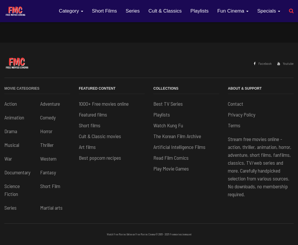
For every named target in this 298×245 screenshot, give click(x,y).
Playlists (199, 11)
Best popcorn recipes (100, 157)
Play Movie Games (171, 168)
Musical (11, 145)
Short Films (104, 11)
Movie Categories (21, 88)
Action (10, 103)
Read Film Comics (171, 157)
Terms (234, 125)
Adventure (50, 103)
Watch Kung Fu (168, 125)
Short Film (50, 186)
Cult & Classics (165, 11)
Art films (87, 147)
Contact (235, 103)
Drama (10, 131)
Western (48, 158)
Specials (268, 11)
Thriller (47, 145)
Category (71, 11)
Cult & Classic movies (100, 136)
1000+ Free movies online (104, 103)
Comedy (48, 117)
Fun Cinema (233, 11)
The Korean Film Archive (177, 136)
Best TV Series (168, 103)
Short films (89, 125)
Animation (14, 117)
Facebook (263, 63)
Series (133, 11)
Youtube (285, 63)
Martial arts (51, 207)
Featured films (93, 114)
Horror (46, 131)
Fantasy (48, 172)
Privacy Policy (241, 114)
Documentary (17, 172)
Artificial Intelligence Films (179, 147)
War (8, 158)
